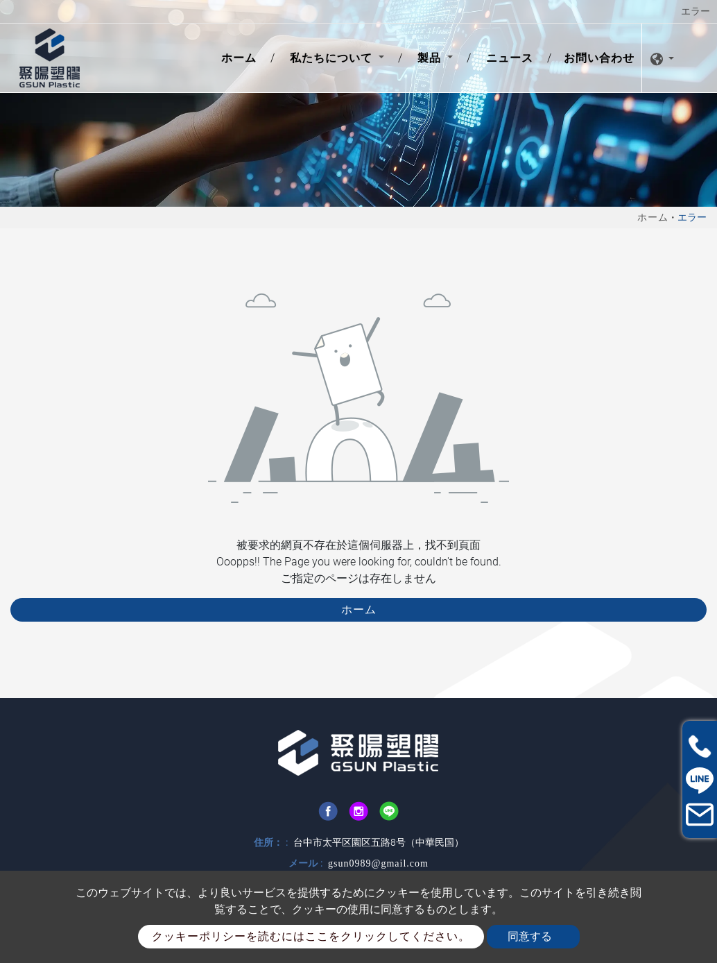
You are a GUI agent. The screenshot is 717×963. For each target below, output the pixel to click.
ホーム (241, 57)
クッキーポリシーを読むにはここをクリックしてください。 (311, 936)
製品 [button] (430, 58)
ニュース (509, 58)
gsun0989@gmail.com (378, 863)
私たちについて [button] (333, 58)
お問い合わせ (599, 58)
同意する (530, 936)
